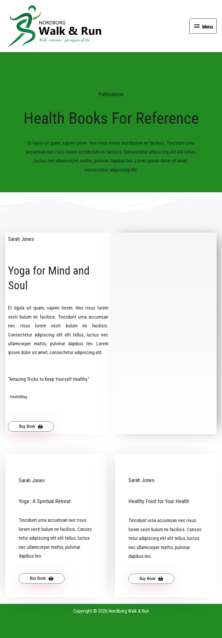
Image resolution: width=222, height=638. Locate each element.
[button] (31, 446)
